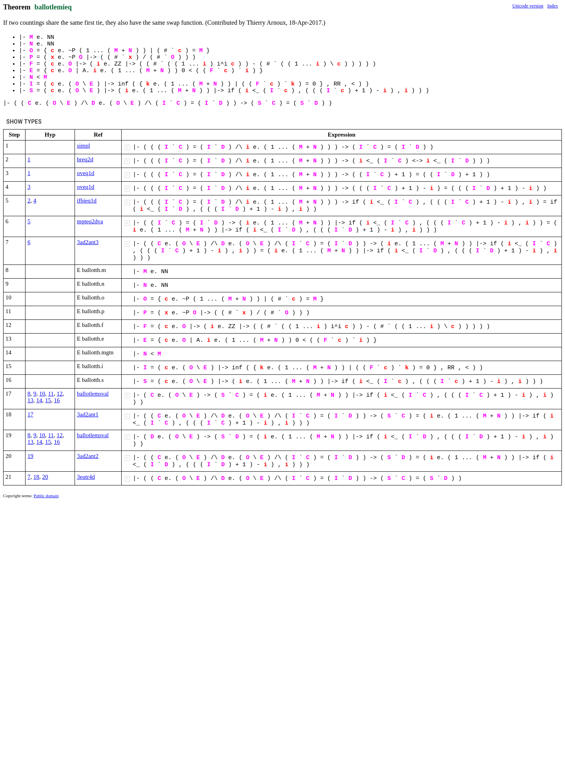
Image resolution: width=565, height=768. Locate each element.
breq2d (85, 159)
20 (45, 477)
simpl (83, 145)
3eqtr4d (86, 477)
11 (51, 393)
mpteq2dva (90, 221)
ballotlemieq (53, 7)
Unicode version (527, 6)
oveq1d (85, 173)
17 (30, 414)
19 (30, 456)
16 (57, 400)
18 (36, 477)
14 (39, 400)
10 (42, 393)
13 (30, 400)
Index (552, 6)
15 (48, 400)
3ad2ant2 (87, 456)
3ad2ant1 (87, 414)
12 (59, 393)
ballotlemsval (93, 393)
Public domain (46, 495)
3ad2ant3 (87, 242)
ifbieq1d (87, 200)
